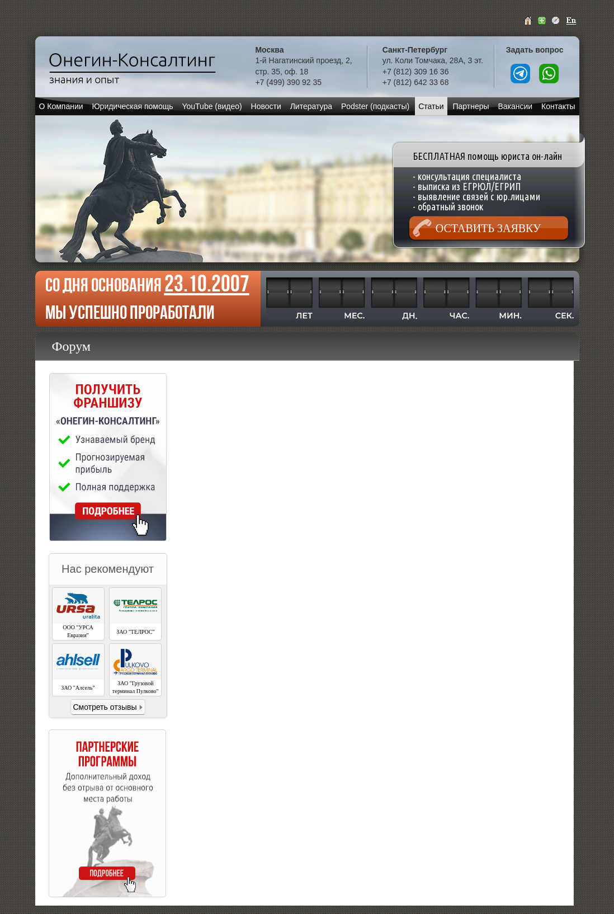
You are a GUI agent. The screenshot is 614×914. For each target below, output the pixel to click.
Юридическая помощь (132, 106)
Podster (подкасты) (375, 106)
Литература (311, 106)
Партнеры (470, 106)
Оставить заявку (488, 228)
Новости (266, 106)
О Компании (61, 106)
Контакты (558, 106)
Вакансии (515, 106)
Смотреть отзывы (104, 707)
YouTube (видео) (212, 106)
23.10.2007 (206, 283)
